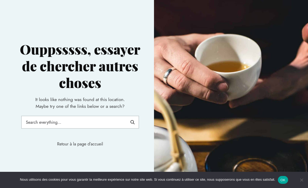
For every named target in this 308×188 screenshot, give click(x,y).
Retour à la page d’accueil (80, 144)
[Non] (301, 180)
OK (282, 180)
